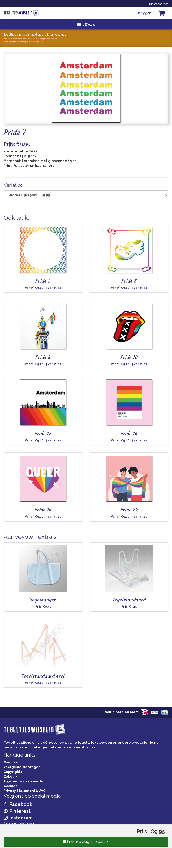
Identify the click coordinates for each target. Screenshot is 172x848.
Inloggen (144, 13)
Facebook (18, 804)
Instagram (18, 818)
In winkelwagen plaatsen (86, 841)
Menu (86, 24)
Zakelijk (10, 776)
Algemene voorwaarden (24, 781)
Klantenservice (158, 3)
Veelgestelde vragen (22, 767)
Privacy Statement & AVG (25, 791)
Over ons (11, 762)
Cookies (10, 786)
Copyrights (13, 772)
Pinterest (17, 811)
